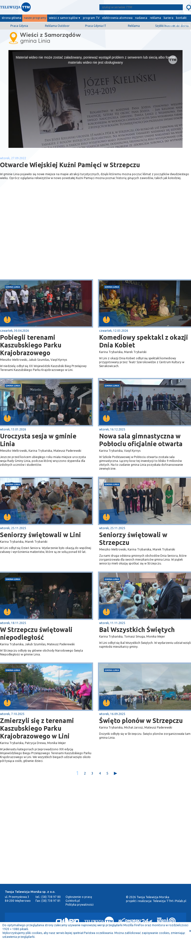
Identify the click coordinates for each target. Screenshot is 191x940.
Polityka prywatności (80, 904)
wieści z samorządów (63, 17)
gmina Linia (13, 287)
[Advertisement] (47, 241)
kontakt (181, 17)
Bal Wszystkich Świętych (137, 629)
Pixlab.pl (180, 900)
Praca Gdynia (19, 25)
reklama (155, 17)
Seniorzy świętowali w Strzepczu (133, 538)
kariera (168, 17)
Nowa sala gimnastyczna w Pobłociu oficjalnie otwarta (141, 439)
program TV (91, 17)
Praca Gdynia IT (95, 25)
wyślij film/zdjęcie (178, 25)
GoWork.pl (73, 900)
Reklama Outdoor (57, 25)
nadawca (141, 17)
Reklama (134, 25)
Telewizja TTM (163, 900)
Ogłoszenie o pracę (79, 896)
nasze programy (35, 17)
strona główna (11, 17)
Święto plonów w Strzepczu (141, 720)
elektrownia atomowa (117, 17)
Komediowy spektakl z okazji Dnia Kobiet (143, 341)
